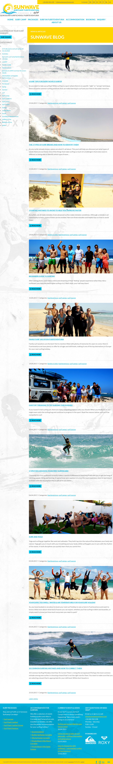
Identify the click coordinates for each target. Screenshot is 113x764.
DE (90, 2)
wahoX (82, 762)
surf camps (63, 103)
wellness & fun (6, 119)
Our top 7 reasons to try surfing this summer (50, 405)
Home (10, 19)
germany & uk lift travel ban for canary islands (14, 72)
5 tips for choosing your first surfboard (48, 471)
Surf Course (5, 101)
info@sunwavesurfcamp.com (65, 2)
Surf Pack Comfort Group (13, 725)
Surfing (4, 107)
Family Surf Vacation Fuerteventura (46, 339)
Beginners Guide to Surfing (42, 276)
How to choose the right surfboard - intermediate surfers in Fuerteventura (70, 748)
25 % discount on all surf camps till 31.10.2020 (12, 50)
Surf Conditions (7, 99)
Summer (4, 90)
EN (94, 2)
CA (110, 2)
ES (97, 2)
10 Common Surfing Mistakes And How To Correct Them (55, 668)
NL (106, 2)
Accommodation (38, 732)
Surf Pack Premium (11, 728)
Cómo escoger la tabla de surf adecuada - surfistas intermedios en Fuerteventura (70, 736)
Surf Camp (20, 19)
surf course (71, 103)
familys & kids (53, 235)
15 (36, 699)
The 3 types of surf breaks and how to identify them (54, 145)
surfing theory (6, 110)
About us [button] (56, 22)
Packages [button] (33, 19)
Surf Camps (5, 96)
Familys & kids (6, 65)
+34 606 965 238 (48, 2)
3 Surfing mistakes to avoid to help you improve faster (55, 210)
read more (35, 94)
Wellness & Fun (7, 122)
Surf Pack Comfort (11, 722)
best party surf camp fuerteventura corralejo (13, 58)
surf (3, 93)
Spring (4, 87)
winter (4, 125)
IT (103, 2)
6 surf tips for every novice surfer (45, 81)
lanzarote (5, 81)
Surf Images (6, 37)
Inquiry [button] (101, 19)
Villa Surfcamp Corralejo (41, 738)
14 (34, 699)
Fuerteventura (6, 68)
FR (100, 2)
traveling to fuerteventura (10, 116)
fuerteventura (53, 103)
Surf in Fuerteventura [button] (52, 19)
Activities (5, 54)
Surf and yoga (36, 537)
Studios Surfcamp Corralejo (42, 735)
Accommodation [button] (75, 19)
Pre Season (5, 84)
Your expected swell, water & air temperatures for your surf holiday (62, 602)
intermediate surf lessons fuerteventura (10, 77)
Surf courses (8, 719)
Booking (90, 19)
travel (4, 113)
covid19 (4, 62)
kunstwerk (71, 762)
